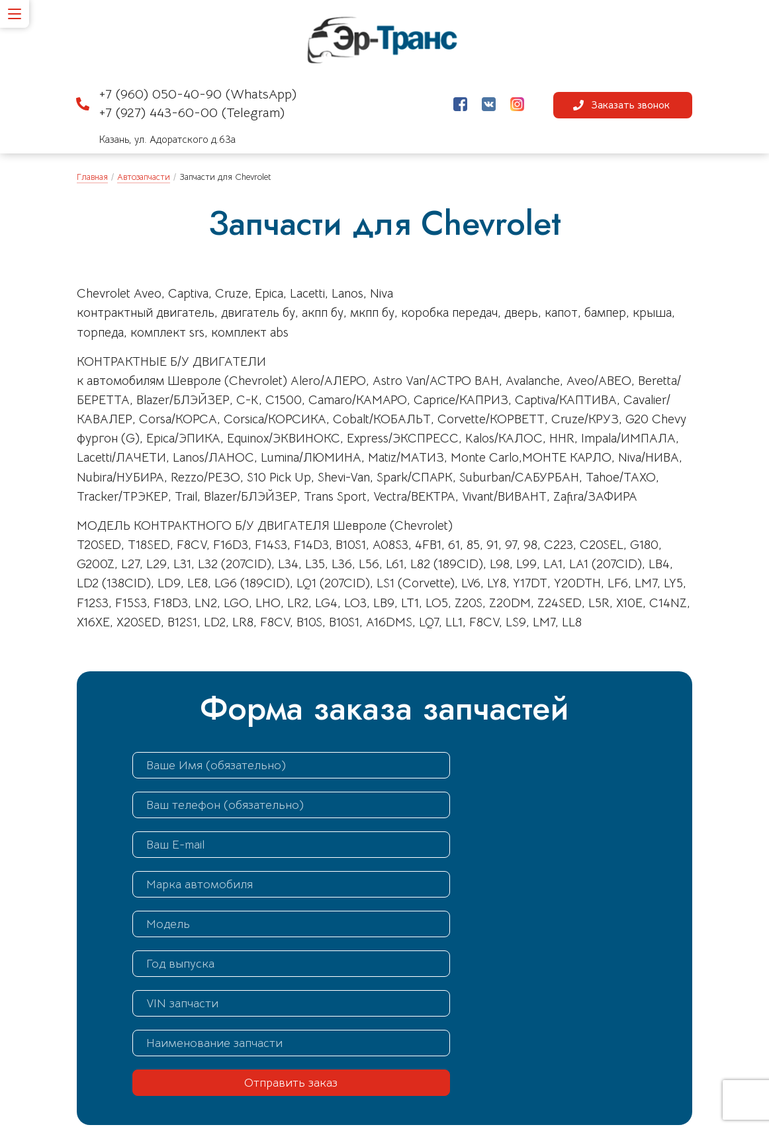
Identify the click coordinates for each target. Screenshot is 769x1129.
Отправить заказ (253, 925)
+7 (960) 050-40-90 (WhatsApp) (197, 97)
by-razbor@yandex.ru (459, 1050)
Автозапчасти (143, 177)
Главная (92, 177)
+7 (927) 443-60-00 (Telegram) (192, 115)
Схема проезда (283, 1097)
